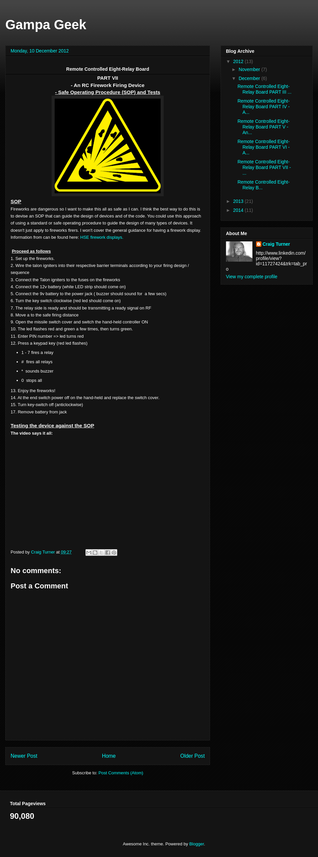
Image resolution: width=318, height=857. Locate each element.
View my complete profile (251, 276)
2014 (239, 210)
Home (109, 756)
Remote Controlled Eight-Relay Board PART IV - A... (264, 106)
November (249, 69)
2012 (239, 61)
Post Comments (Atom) (120, 772)
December (249, 78)
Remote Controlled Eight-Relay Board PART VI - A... (264, 147)
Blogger (196, 843)
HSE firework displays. (101, 237)
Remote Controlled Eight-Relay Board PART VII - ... (264, 167)
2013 (239, 201)
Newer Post (24, 756)
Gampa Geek (45, 24)
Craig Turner (276, 244)
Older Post (192, 756)
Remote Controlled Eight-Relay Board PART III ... (265, 89)
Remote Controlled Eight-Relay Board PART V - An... (264, 127)
